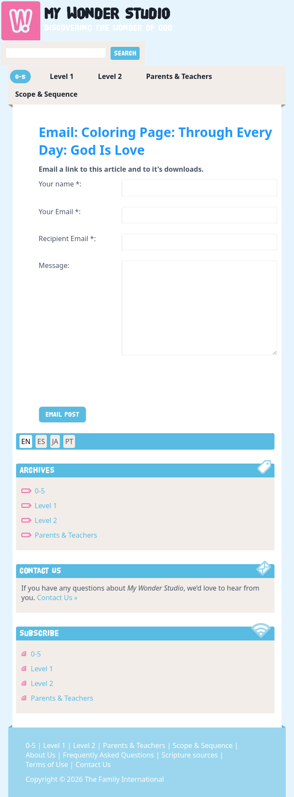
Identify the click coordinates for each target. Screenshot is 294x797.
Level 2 (110, 76)
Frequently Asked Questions (109, 755)
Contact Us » (57, 597)
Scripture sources (190, 755)
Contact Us (93, 764)
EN (25, 441)
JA (55, 441)
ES (41, 441)
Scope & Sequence (46, 94)
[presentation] (104, 382)
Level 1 (62, 76)
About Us (41, 755)
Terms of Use (48, 764)
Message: (54, 265)
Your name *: (60, 184)
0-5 (20, 76)
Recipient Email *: (67, 238)
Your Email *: (60, 211)
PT (69, 441)
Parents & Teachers (179, 76)
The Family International (124, 779)
